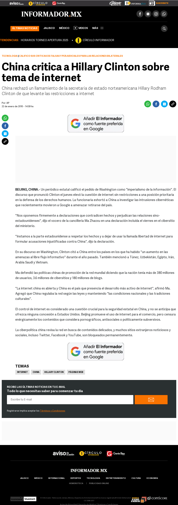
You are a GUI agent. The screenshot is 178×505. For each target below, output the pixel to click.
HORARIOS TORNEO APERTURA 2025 (44, 40)
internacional (56, 478)
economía (152, 478)
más (97, 28)
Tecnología (10, 56)
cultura (136, 478)
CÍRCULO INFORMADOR (98, 40)
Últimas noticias (24, 28)
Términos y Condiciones (52, 411)
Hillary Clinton (54, 372)
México (64, 28)
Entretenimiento (116, 478)
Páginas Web (75, 372)
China (36, 372)
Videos (81, 28)
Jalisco (49, 28)
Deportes (75, 478)
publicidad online (99, 484)
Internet (22, 372)
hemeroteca (76, 484)
